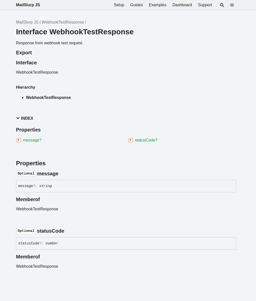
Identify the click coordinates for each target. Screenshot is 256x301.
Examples (157, 5)
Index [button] (24, 118)
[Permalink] (63, 173)
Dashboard (182, 5)
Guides (136, 5)
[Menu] (235, 5)
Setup (119, 5)
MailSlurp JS (28, 5)
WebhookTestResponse (63, 22)
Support (205, 5)
